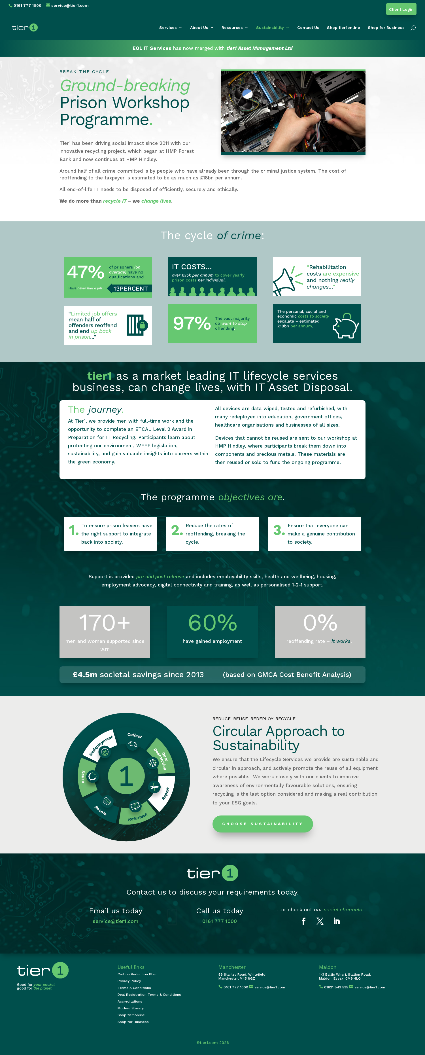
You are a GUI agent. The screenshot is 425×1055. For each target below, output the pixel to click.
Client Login (401, 9)
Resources (232, 28)
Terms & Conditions (134, 988)
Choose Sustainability (262, 823)
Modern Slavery (131, 1008)
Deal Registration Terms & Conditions (149, 995)
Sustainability (270, 28)
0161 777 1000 (219, 921)
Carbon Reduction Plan (137, 974)
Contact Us (308, 28)
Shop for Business (386, 28)
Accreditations (130, 1001)
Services (168, 28)
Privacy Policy (129, 981)
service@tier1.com (116, 921)
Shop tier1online (343, 28)
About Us (199, 28)
